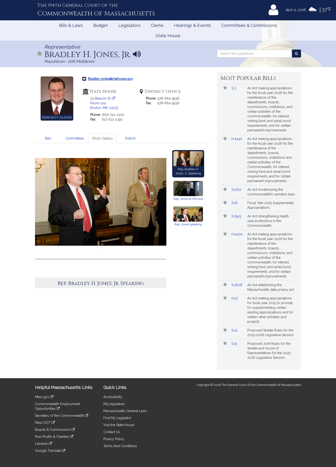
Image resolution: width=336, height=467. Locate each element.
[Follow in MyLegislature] (39, 54)
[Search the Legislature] (296, 53)
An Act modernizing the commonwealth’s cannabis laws (271, 192)
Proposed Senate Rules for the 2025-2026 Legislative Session (270, 332)
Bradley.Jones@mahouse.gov (110, 79)
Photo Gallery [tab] (102, 138)
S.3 (234, 88)
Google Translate (50, 451)
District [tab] (130, 138)
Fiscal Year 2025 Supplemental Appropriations (270, 205)
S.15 (234, 343)
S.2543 (236, 216)
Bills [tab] (48, 138)
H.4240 (237, 139)
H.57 (235, 298)
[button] (160, 205)
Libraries (43, 443)
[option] (100, 204)
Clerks (157, 25)
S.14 (234, 330)
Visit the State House (118, 425)
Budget (100, 25)
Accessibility (112, 397)
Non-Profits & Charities (54, 436)
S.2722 (236, 189)
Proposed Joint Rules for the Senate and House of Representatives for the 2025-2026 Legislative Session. (269, 350)
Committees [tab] (75, 138)
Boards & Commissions (55, 429)
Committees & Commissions (249, 25)
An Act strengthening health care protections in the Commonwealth (268, 220)
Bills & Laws (71, 25)
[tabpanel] (122, 218)
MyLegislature (114, 404)
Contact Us (111, 432)
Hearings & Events (192, 25)
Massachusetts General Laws (125, 411)
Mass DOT (45, 422)
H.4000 (237, 234)
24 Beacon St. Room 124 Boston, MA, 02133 (104, 103)
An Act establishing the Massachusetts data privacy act (270, 287)
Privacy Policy (113, 439)
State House (168, 35)
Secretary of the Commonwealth (61, 415)
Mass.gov (44, 397)
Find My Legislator (117, 418)
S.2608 (237, 285)
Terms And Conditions (120, 446)
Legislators (129, 25)
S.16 (234, 203)
